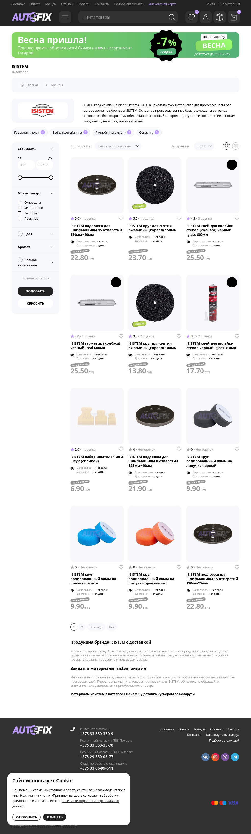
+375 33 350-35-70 (96, 743)
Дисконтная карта (162, 4)
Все (111, 625)
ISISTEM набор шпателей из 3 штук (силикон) (96, 456)
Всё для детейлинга (70, 130)
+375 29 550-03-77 (96, 754)
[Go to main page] (32, 17)
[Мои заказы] (218, 17)
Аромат (24, 244)
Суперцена (29, 200)
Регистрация (230, 4)
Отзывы (67, 4)
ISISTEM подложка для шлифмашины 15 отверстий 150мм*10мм (96, 228)
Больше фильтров (35, 276)
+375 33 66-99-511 (96, 766)
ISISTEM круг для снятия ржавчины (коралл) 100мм (152, 343)
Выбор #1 (28, 211)
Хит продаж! (30, 205)
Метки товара (29, 191)
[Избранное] (186, 17)
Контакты (102, 4)
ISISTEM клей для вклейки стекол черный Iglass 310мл (211, 343)
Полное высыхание (27, 260)
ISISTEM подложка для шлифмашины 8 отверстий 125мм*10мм (153, 459)
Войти (210, 4)
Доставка (18, 4)
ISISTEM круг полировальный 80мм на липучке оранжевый (151, 576)
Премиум (28, 216)
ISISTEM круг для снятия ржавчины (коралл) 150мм (152, 225)
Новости (83, 4)
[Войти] (202, 17)
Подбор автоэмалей (129, 4)
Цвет (25, 231)
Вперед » (96, 625)
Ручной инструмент (113, 130)
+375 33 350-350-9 (96, 731)
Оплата (34, 4)
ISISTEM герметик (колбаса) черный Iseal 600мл (95, 343)
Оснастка (149, 130)
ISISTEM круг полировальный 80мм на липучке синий (93, 576)
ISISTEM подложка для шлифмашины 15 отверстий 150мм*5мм (212, 576)
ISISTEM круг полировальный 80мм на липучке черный (209, 459)
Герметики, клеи (29, 130)
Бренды (51, 4)
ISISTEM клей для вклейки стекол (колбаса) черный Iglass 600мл (210, 228)
